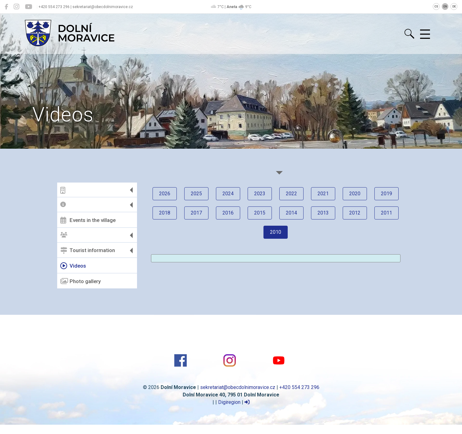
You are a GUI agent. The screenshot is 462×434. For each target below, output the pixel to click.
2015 (259, 213)
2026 (164, 194)
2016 (228, 213)
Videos (73, 265)
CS (436, 6)
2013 (323, 213)
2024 (228, 194)
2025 (196, 194)
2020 (354, 194)
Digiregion (229, 402)
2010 (275, 232)
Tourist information (87, 250)
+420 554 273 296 (299, 387)
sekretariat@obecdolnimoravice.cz (237, 387)
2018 (164, 213)
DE (454, 6)
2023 (259, 194)
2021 (323, 194)
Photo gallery (80, 281)
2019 (386, 194)
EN (445, 6)
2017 (196, 213)
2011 (386, 213)
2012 (354, 213)
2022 (291, 194)
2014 (291, 213)
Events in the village (88, 220)
